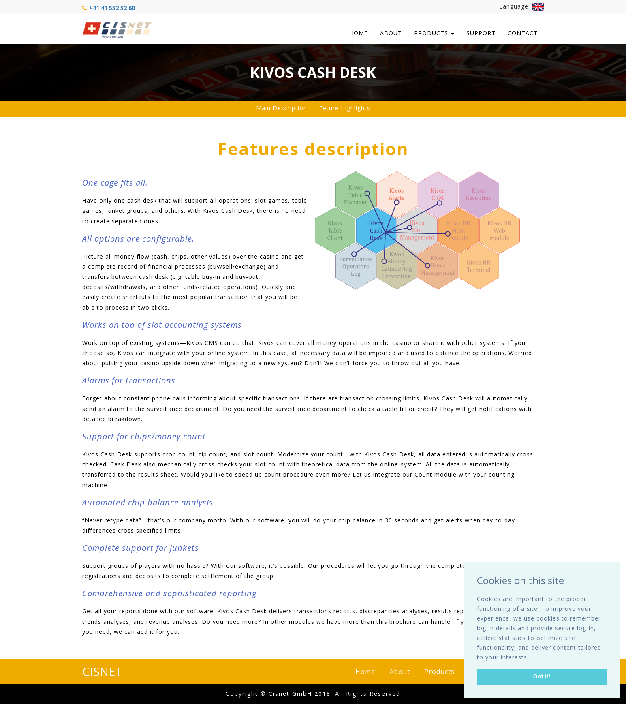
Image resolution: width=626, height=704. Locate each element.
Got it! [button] (541, 676)
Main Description (281, 108)
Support (481, 33)
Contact (523, 33)
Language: (521, 6)
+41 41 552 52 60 (112, 8)
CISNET (102, 671)
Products (434, 33)
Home (358, 33)
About (391, 33)
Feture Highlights (344, 108)
